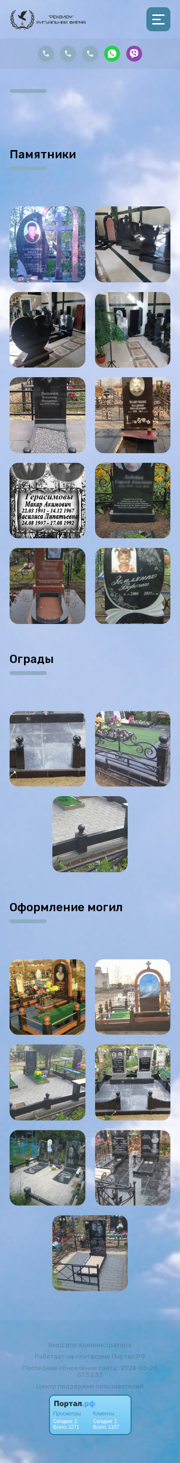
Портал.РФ (129, 1356)
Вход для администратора (90, 1345)
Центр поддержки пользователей (90, 1386)
